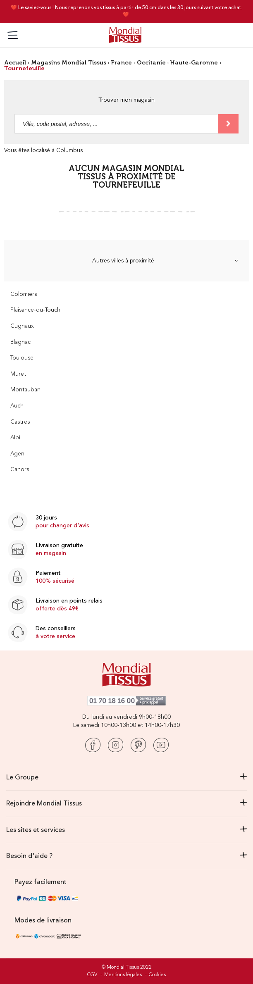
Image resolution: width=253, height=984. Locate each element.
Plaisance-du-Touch (35, 310)
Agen (17, 454)
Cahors (19, 469)
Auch (17, 406)
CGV (92, 974)
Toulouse (21, 358)
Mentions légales (123, 974)
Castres (20, 422)
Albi (15, 438)
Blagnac (20, 342)
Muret (18, 374)
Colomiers (23, 294)
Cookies (157, 974)
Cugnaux (22, 326)
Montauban (25, 390)
